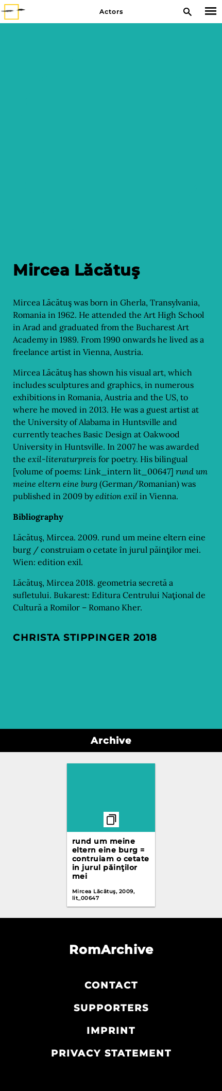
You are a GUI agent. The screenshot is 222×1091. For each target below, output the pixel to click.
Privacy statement (111, 1053)
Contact (111, 985)
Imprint (111, 1030)
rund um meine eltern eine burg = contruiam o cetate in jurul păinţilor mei (110, 859)
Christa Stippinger (71, 637)
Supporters (111, 1008)
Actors (111, 11)
